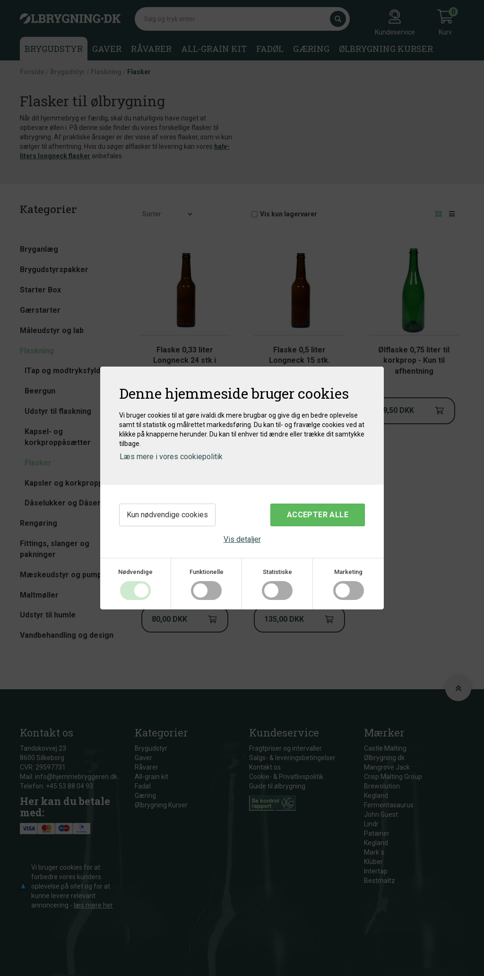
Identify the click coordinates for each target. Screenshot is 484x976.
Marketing (348, 571)
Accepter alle (317, 514)
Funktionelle (207, 571)
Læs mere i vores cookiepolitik (171, 456)
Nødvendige (135, 571)
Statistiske (277, 571)
